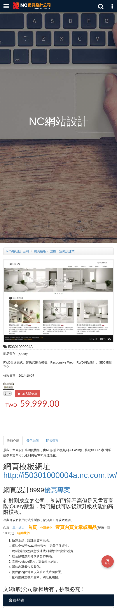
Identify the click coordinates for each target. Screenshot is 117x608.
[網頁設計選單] (6, 6)
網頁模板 (40, 251)
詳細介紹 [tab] (13, 440)
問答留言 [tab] (52, 440)
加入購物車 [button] (27, 393)
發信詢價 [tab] (32, 440)
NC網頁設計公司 (17, 251)
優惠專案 (57, 490)
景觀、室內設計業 (62, 251)
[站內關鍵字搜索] (99, 6)
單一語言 (18, 528)
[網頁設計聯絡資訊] (111, 6)
